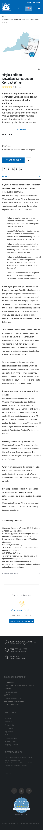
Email (21, 169)
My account (9, 732)
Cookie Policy (9, 728)
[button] (39, 69)
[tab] (21, 177)
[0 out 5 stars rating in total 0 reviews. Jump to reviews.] (11, 87)
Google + (17, 169)
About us (8, 718)
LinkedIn (13, 169)
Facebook (4, 169)
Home (3, 16)
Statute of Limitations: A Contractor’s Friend (19, 763)
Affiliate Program (10, 741)
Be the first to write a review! (21, 621)
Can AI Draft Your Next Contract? (16, 766)
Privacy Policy (10, 725)
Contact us (8, 722)
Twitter (8, 169)
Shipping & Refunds (11, 745)
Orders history (10, 735)
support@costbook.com (14, 698)
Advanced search (11, 738)
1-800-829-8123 (11, 692)
